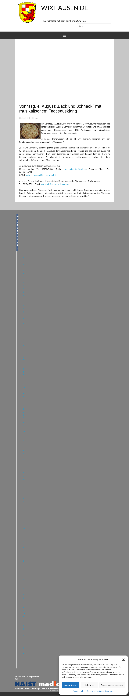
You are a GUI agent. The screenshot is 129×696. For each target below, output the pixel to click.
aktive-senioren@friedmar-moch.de (41, 175)
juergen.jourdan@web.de (75, 169)
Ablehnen (89, 685)
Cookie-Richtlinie (79, 691)
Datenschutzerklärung (95, 691)
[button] (123, 659)
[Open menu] (110, 2)
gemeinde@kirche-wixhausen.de (55, 184)
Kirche (35, 118)
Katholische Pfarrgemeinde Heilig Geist (24, 610)
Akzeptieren (70, 685)
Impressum (109, 691)
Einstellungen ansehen (112, 685)
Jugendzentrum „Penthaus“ (24, 384)
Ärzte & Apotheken (23, 279)
